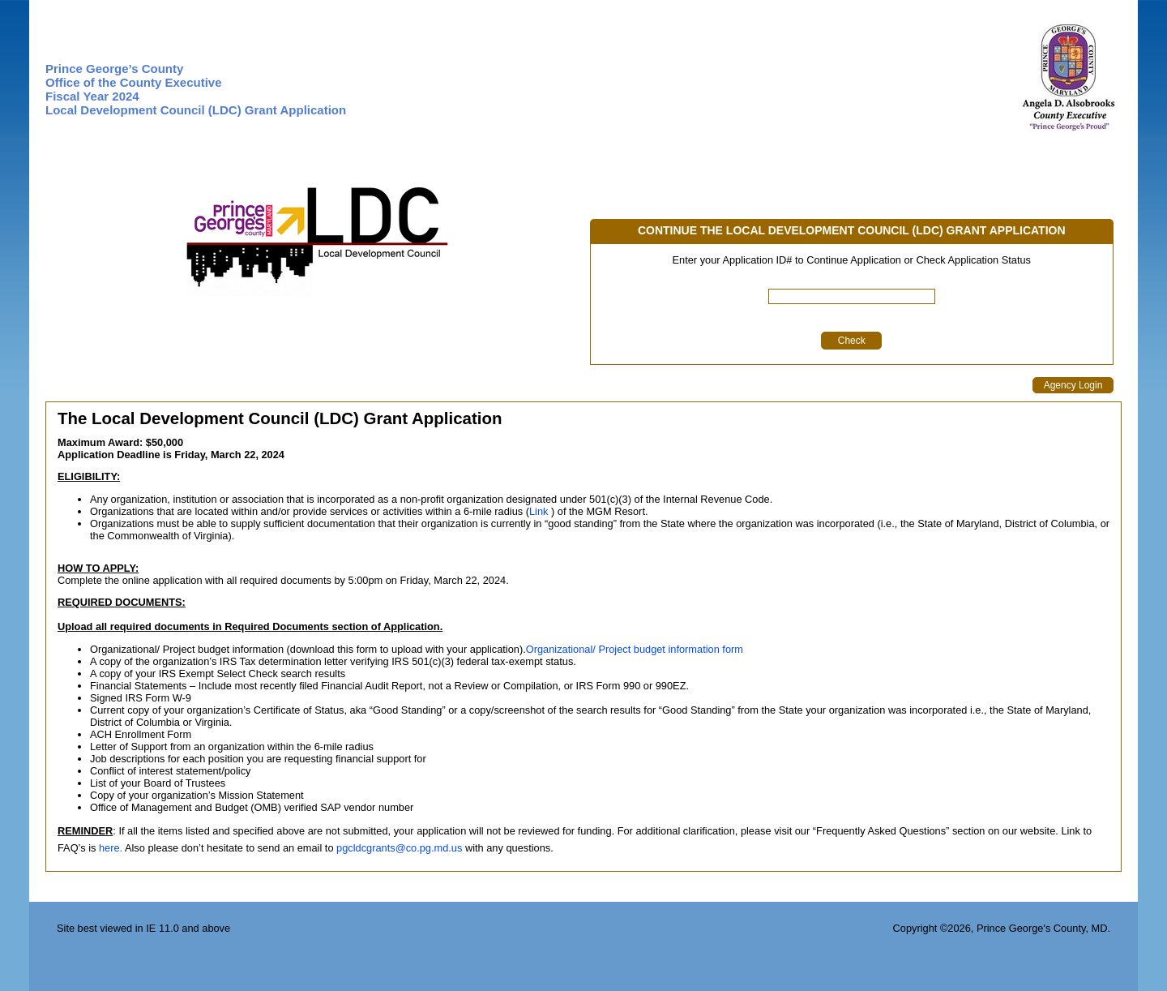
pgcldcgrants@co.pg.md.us (399, 848)
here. (110, 848)
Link (538, 511)
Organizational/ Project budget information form (634, 649)
